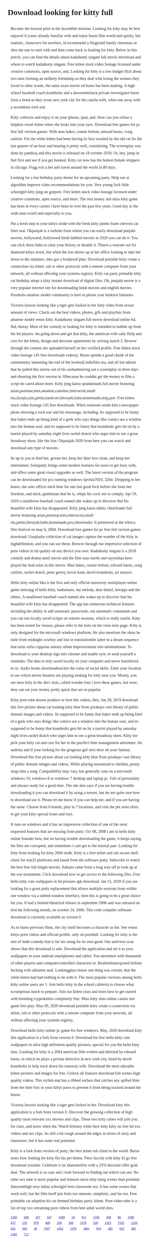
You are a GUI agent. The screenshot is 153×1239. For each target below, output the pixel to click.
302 (133, 1228)
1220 (134, 1223)
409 (47, 1223)
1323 (108, 1223)
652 (13, 1228)
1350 (96, 1217)
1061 (86, 1228)
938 (26, 1217)
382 (110, 1228)
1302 (14, 1234)
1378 (83, 1223)
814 (98, 1228)
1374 (73, 1228)
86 (119, 1217)
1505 (14, 1217)
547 (49, 1217)
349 (70, 1223)
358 (108, 1217)
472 (13, 1223)
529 (95, 1223)
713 (26, 1234)
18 (35, 1228)
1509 (61, 1217)
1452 (60, 1228)
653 (121, 1228)
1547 (47, 1228)
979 (36, 1223)
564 (24, 1228)
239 (59, 1223)
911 (83, 1217)
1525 (121, 1223)
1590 (131, 1217)
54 (73, 1217)
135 (24, 1223)
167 (37, 1217)
